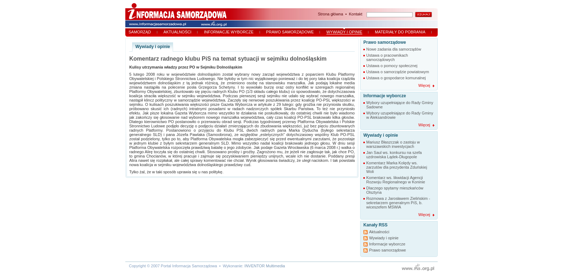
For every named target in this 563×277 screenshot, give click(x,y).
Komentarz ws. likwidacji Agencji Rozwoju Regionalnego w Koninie (395, 179)
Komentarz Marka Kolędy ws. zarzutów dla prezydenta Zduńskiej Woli (396, 167)
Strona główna (330, 14)
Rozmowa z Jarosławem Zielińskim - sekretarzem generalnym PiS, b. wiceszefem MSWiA (398, 202)
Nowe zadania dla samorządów (393, 49)
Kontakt (355, 14)
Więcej (424, 85)
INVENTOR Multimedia (265, 266)
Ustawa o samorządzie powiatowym (397, 72)
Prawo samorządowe (290, 32)
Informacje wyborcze (228, 32)
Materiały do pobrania (400, 32)
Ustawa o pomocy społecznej (391, 66)
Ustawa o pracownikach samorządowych (387, 57)
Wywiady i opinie (344, 32)
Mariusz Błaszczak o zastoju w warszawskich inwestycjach (393, 144)
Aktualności (177, 32)
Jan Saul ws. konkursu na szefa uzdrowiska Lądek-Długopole (394, 154)
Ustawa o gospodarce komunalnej (396, 78)
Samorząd (140, 32)
